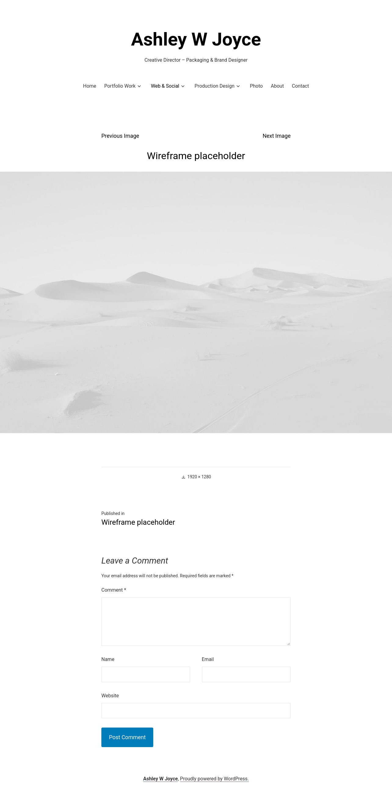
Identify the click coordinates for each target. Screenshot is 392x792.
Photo (256, 86)
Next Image (277, 136)
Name (107, 659)
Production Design (214, 86)
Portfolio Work (119, 86)
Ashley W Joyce (196, 39)
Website (110, 696)
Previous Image (120, 136)
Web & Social (165, 86)
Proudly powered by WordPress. (214, 779)
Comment (113, 590)
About (277, 86)
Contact (300, 86)
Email (208, 659)
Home (89, 86)
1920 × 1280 (199, 476)
